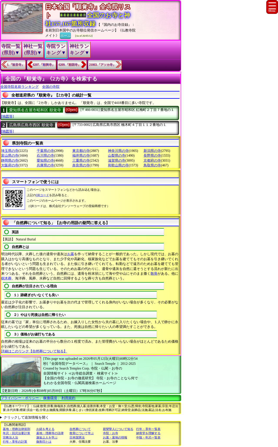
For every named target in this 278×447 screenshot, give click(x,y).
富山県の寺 (9, 155)
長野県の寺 (152, 155)
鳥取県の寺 (152, 165)
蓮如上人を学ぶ (47, 437)
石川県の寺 (45, 155)
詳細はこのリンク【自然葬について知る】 (34, 351)
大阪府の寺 (9, 165)
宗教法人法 (10, 437)
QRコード (42, 195)
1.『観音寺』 (16, 64)
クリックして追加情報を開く (26, 417)
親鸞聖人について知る (118, 429)
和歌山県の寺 (118, 165)
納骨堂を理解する (148, 433)
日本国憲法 (77, 437)
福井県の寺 (81, 155)
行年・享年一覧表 (148, 429)
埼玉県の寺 (9, 151)
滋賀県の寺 (116, 160)
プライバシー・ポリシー (20, 398)
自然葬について (80, 429)
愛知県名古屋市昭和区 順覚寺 (35, 110)
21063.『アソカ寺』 (102, 64)
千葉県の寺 (45, 151)
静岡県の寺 (9, 160)
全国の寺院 (51, 87)
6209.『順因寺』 (70, 64)
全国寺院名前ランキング (19, 87)
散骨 (154, 273)
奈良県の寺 (81, 165)
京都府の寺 (152, 160)
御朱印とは (43, 441)
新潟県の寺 (152, 151)
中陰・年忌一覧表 (148, 437)
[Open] (71, 109)
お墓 (70, 254)
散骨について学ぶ (82, 433)
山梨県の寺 (116, 155)
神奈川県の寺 (118, 151)
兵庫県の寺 (45, 165)
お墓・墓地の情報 (115, 437)
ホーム (65, 35)
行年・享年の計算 (15, 441)
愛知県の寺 (45, 160)
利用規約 (68, 398)
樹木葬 (6, 278)
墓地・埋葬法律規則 (16, 429)
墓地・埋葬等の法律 (50, 433)
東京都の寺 (81, 151)
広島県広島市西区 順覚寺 (31, 125)
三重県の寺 (81, 160)
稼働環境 (50, 398)
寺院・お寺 (110, 433)
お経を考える (45, 429)
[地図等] (7, 116)
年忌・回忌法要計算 (16, 433)
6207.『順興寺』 (44, 64)
